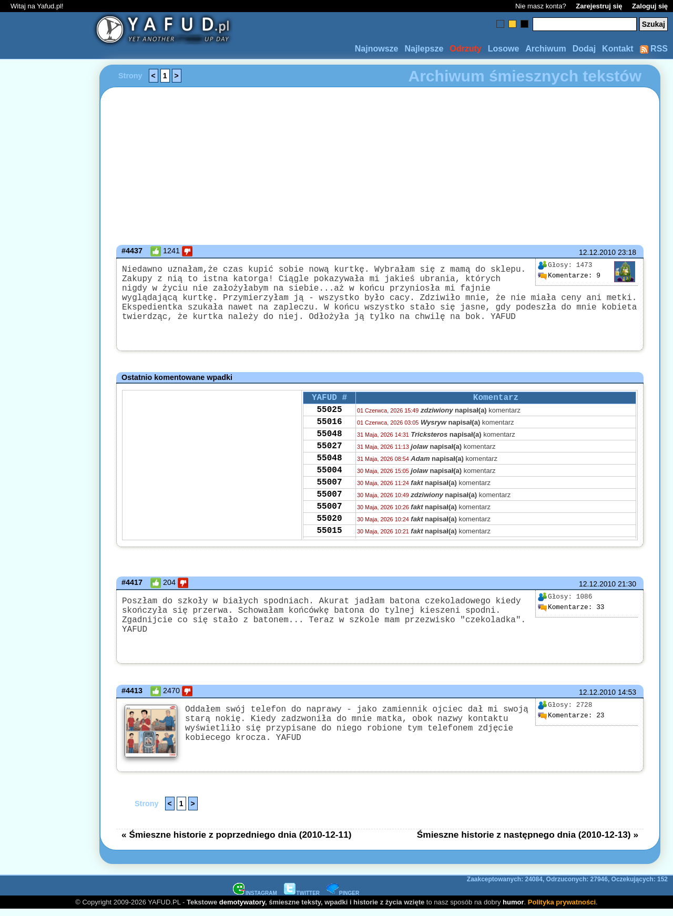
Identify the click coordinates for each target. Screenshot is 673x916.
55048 (329, 454)
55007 (329, 511)
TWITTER (302, 899)
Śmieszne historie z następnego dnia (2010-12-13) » (527, 841)
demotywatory (242, 908)
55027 (329, 468)
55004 (329, 496)
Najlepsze (423, 48)
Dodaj (584, 48)
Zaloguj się (650, 6)
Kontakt (618, 48)
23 (571, 725)
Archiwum (545, 48)
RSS (654, 48)
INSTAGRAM (255, 899)
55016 (329, 440)
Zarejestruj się (599, 6)
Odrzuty (465, 48)
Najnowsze (377, 48)
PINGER (343, 899)
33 (571, 620)
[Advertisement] (46, 458)
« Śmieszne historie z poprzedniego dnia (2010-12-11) (236, 841)
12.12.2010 (597, 252)
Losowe (503, 48)
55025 (329, 425)
